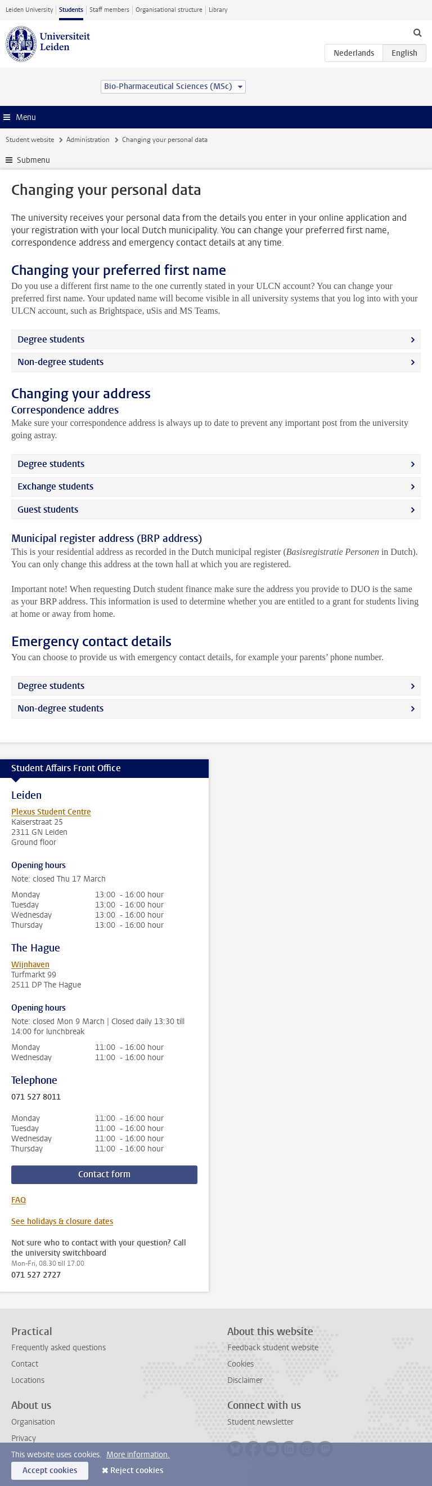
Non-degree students (60, 362)
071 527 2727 (36, 1275)
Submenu (33, 160)
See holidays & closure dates (62, 1221)
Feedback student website (272, 1347)
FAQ (18, 1200)
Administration (88, 139)
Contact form (104, 1174)
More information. (138, 1454)
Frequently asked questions (58, 1347)
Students (71, 10)
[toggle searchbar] (417, 32)
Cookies (240, 1364)
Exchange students (55, 486)
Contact (24, 1364)
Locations (27, 1380)
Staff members (109, 10)
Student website (30, 139)
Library (218, 10)
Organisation (33, 1422)
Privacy (23, 1438)
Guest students (47, 509)
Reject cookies (136, 1470)
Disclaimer (245, 1380)
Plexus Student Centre (51, 812)
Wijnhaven (30, 964)
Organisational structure (169, 10)
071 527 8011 (36, 1097)
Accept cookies (49, 1470)
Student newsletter (260, 1422)
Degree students (50, 339)
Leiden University (29, 10)
